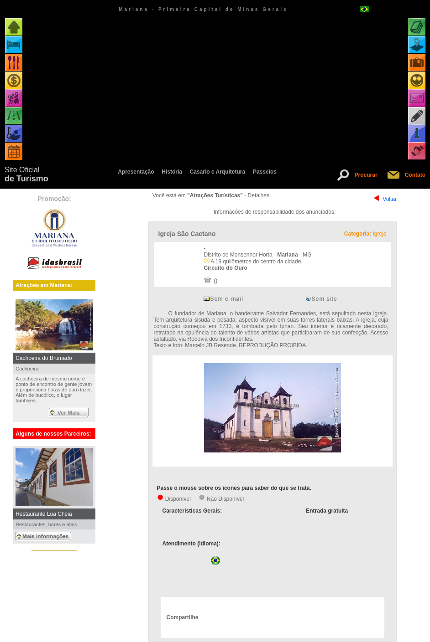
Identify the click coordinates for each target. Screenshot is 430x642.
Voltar (390, 199)
